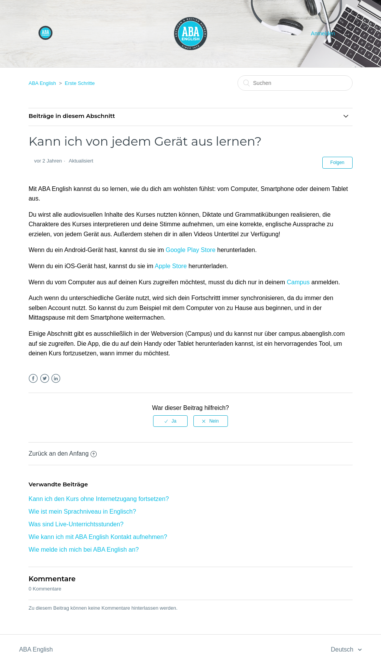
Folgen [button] (337, 162)
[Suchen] (295, 83)
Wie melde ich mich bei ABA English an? (83, 549)
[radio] (170, 421)
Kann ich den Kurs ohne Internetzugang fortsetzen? (98, 499)
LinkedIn (56, 378)
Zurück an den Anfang (62, 453)
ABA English (42, 83)
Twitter (44, 378)
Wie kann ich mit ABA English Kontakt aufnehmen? (97, 537)
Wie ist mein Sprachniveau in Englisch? (82, 511)
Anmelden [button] (323, 33)
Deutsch (343, 649)
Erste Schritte (80, 83)
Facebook (33, 378)
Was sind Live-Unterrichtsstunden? (76, 524)
